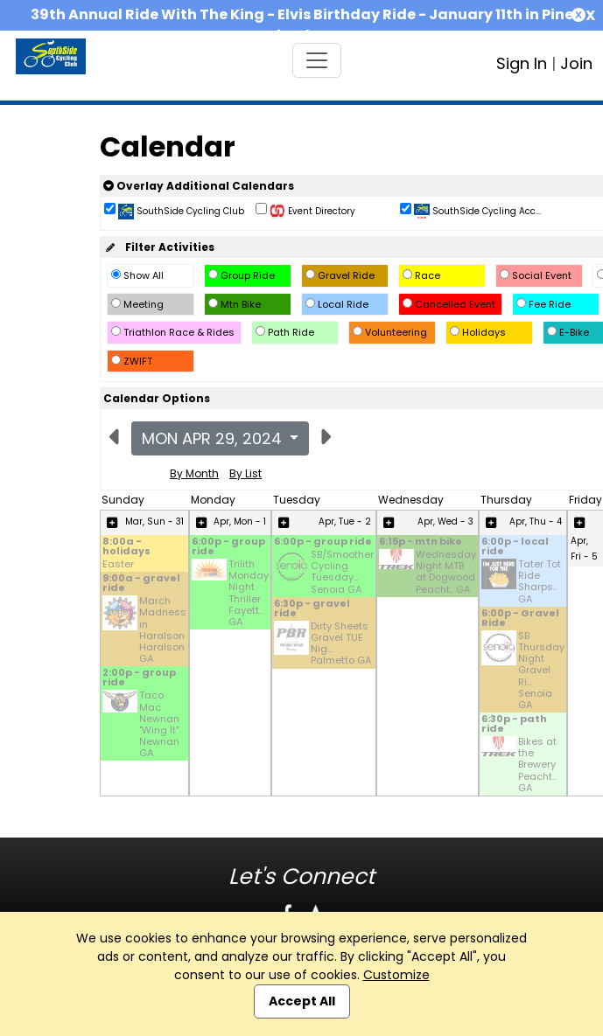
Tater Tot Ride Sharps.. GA (539, 582)
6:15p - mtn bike (420, 542)
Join (576, 63)
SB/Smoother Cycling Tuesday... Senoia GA (342, 572)
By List (245, 473)
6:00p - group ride (228, 547)
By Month (194, 473)
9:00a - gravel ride (141, 584)
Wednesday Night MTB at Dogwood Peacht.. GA (446, 572)
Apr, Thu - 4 (535, 521)
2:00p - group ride (139, 678)
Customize (396, 975)
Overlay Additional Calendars (198, 185)
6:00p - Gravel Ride (520, 618)
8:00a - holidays (126, 547)
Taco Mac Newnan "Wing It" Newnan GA (159, 724)
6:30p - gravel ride (312, 609)
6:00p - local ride (515, 547)
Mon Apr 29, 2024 (214, 438)
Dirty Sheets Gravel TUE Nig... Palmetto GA (341, 644)
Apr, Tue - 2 (345, 521)
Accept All (302, 1001)
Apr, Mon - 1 (240, 521)
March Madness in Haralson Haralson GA (162, 629)
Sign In (521, 63)
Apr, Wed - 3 (445, 521)
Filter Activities (158, 247)
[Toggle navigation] (316, 60)
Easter (118, 564)
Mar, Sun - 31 (154, 521)
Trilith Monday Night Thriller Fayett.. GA (248, 593)
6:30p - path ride (514, 724)
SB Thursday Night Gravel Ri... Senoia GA (541, 670)
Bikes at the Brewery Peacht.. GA (537, 765)
